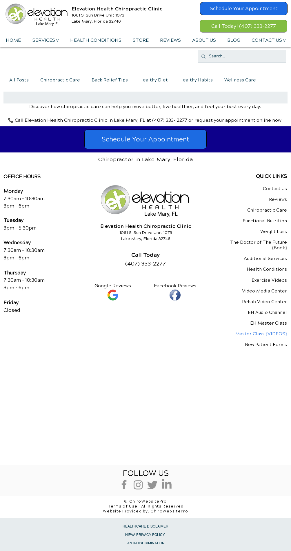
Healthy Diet (153, 80)
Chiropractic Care (60, 80)
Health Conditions (267, 269)
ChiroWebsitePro (169, 511)
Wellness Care (240, 80)
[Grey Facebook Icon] (124, 485)
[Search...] (241, 56)
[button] (45, 40)
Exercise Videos (269, 280)
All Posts (19, 80)
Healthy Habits (196, 80)
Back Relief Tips (110, 80)
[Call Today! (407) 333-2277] (243, 26)
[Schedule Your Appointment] (244, 8)
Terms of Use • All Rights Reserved (146, 506)
